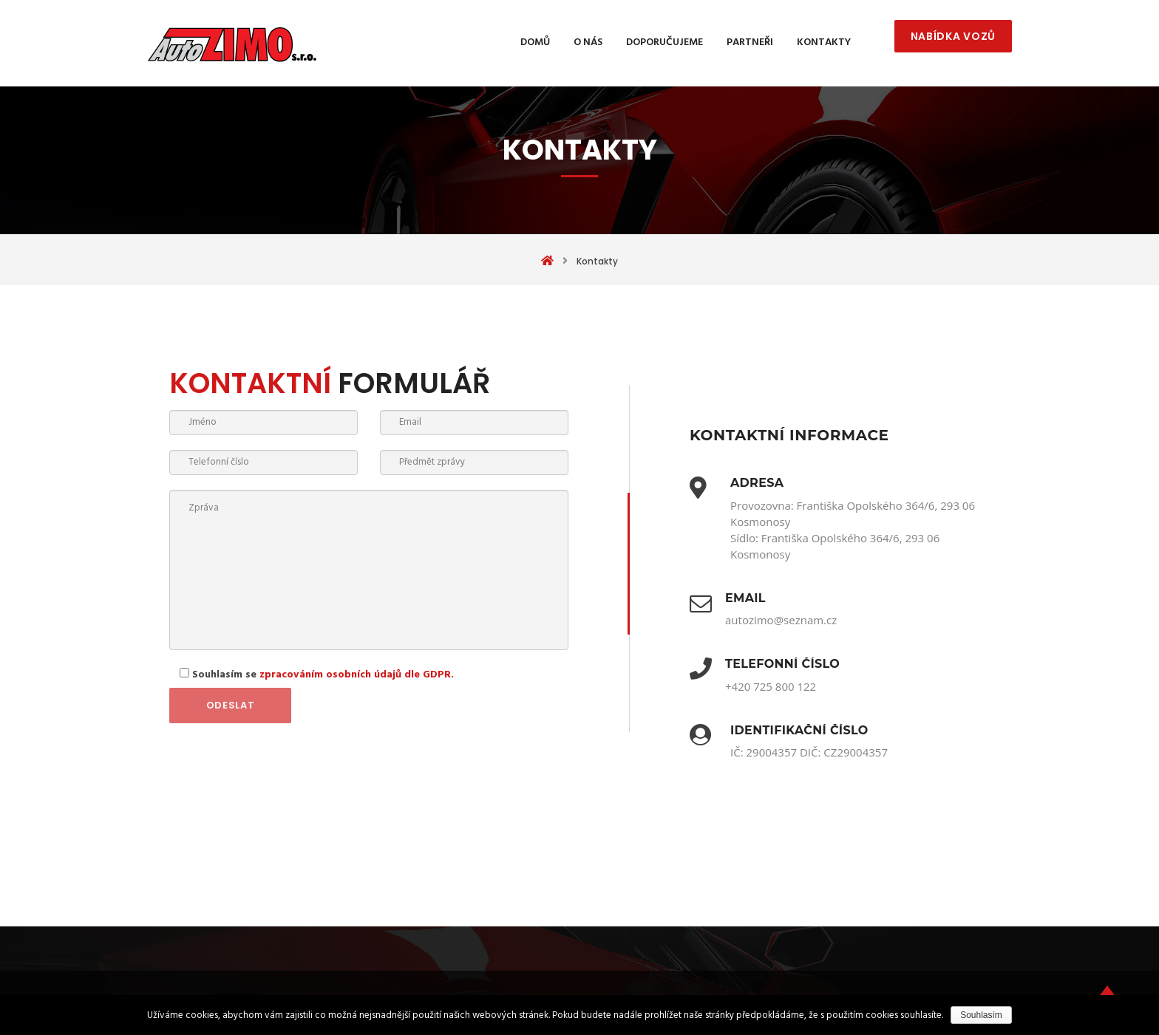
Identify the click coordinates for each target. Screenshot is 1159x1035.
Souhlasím (981, 1015)
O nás (588, 42)
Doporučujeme (664, 42)
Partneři (750, 42)
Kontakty (824, 42)
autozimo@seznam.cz (781, 619)
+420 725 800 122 (770, 686)
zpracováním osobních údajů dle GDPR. (356, 674)
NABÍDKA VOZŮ (953, 36)
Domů (535, 42)
